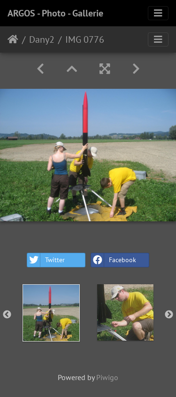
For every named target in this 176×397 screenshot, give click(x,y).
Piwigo (107, 377)
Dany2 (41, 39)
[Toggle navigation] (158, 13)
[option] (51, 313)
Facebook (113, 260)
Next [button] (169, 314)
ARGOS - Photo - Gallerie (55, 13)
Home (13, 39)
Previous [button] (7, 314)
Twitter (46, 260)
